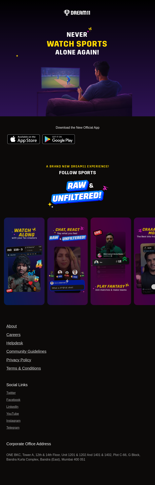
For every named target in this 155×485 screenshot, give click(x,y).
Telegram (12, 427)
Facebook (13, 399)
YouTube (12, 413)
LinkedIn (12, 406)
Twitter (11, 393)
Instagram (13, 420)
